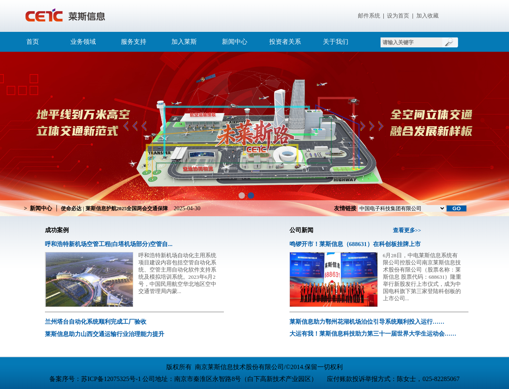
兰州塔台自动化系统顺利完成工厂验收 (95, 322)
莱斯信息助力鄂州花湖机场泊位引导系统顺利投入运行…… (367, 322)
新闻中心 (234, 41)
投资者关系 (285, 41)
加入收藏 (427, 15)
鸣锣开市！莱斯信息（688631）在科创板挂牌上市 (355, 244)
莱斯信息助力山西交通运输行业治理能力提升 (104, 334)
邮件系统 (369, 15)
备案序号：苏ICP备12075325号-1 (95, 378)
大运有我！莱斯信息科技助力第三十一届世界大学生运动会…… (373, 333)
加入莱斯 (184, 41)
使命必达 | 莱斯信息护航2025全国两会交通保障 (114, 208)
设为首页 (398, 15)
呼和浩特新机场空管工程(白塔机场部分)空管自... (109, 244)
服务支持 (133, 41)
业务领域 (83, 41)
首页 (32, 41)
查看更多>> (407, 230)
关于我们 (335, 41)
